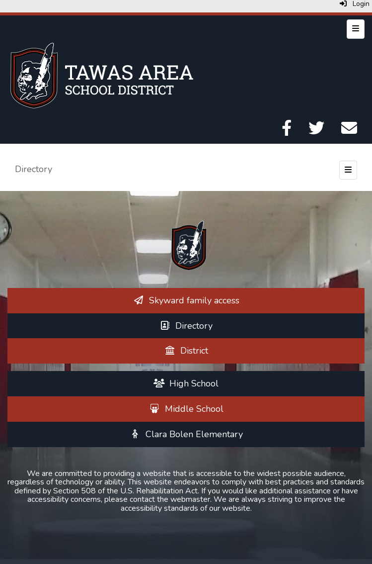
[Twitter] (316, 131)
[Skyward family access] (186, 300)
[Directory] (186, 326)
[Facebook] (286, 131)
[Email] (349, 131)
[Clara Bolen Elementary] (186, 434)
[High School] (186, 383)
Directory (33, 169)
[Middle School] (186, 409)
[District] (186, 351)
